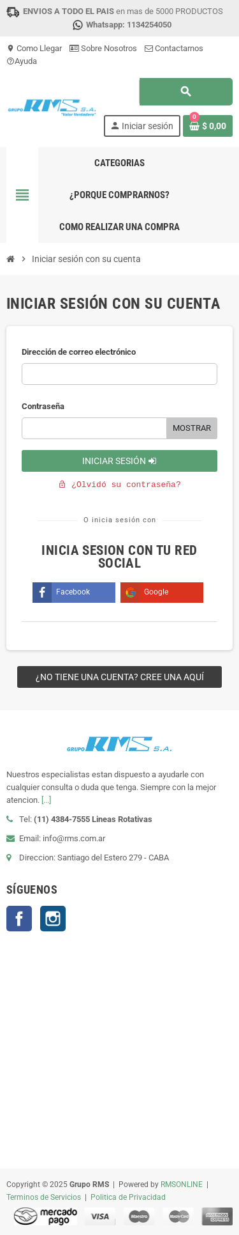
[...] (46, 800)
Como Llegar (34, 48)
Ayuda (21, 61)
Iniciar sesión (119, 461)
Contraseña (43, 406)
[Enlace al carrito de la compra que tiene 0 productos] (208, 126)
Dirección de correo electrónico (79, 352)
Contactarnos (174, 48)
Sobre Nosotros (103, 48)
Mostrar (192, 428)
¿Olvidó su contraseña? (119, 485)
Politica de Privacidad (128, 1197)
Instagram (53, 918)
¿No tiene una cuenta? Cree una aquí (120, 677)
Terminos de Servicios (43, 1197)
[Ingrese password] (94, 428)
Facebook (19, 918)
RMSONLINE (182, 1184)
